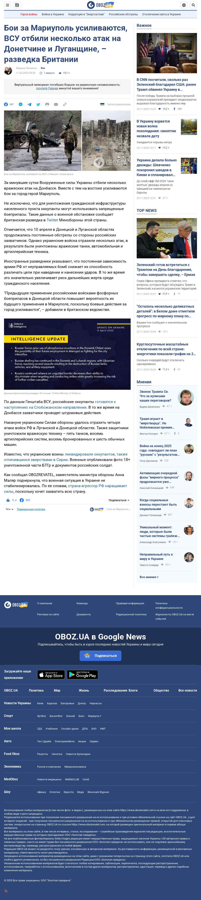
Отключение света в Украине (161, 14)
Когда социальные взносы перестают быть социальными (158, 504)
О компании (44, 603)
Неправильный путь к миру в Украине (156, 557)
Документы (84, 614)
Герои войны (29, 14)
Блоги (133, 690)
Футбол (41, 716)
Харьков (52, 703)
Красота (69, 792)
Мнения (144, 381)
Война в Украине (53, 14)
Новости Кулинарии (78, 754)
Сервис (94, 741)
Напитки (57, 754)
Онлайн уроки (70, 728)
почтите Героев (47, 88)
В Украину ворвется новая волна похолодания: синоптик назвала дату (156, 128)
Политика (36, 690)
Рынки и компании (49, 766)
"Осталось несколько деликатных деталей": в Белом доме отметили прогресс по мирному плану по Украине (166, 311)
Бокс (81, 716)
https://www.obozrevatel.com (137, 810)
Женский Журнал (98, 792)
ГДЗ (39, 728)
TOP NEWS (147, 210)
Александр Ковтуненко (153, 542)
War (43, 68)
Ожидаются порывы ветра (154, 142)
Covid (86, 779)
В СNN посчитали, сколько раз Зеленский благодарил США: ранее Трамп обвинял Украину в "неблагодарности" (166, 84)
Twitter (52, 220)
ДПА (85, 728)
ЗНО (93, 728)
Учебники (52, 728)
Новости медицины (49, 779)
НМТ (103, 728)
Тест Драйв (44, 741)
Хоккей (70, 716)
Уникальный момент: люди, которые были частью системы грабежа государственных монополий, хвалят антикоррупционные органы (159, 531)
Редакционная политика (31, 509)
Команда (82, 603)
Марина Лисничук (26, 68)
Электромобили (65, 741)
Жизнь (84, 690)
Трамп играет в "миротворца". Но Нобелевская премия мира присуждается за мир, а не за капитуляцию (159, 423)
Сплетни (54, 792)
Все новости (187, 690)
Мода (80, 792)
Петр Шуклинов (149, 461)
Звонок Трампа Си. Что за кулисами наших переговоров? (155, 396)
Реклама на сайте (48, 614)
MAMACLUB (72, 779)
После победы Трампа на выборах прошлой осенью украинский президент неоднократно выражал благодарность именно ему (167, 99)
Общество (161, 690)
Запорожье (67, 703)
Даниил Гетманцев (150, 515)
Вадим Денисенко (150, 406)
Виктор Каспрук (149, 433)
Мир (57, 690)
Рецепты (42, 754)
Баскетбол (56, 716)
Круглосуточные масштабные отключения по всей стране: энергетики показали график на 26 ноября (166, 349)
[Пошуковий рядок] (193, 5)
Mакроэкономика (75, 766)
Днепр (82, 703)
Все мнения (148, 577)
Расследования (115, 690)
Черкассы (95, 703)
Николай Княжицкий (151, 488)
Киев (40, 703)
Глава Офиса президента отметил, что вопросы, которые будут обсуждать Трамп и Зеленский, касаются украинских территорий (166, 284)
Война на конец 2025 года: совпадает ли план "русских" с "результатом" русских (159, 450)
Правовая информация (130, 603)
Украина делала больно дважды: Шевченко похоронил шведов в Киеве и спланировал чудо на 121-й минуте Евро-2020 (157, 167)
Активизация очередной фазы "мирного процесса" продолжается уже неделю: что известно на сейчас (159, 477)
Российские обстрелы (123, 14)
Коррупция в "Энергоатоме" (86, 14)
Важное (144, 25)
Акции (82, 741)
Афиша (41, 792)
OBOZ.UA (181, 817)
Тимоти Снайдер (149, 565)
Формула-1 (94, 716)
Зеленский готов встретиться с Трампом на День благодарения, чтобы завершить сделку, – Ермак (166, 270)
